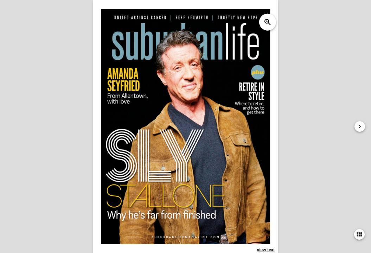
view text (266, 249)
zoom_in (267, 22)
